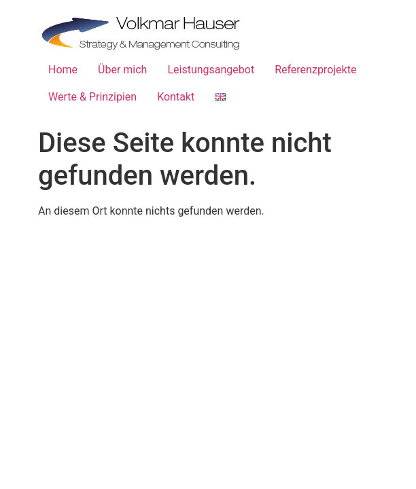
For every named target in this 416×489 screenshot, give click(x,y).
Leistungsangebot (210, 69)
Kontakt (175, 96)
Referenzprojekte (315, 69)
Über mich (122, 69)
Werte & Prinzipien (92, 96)
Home (62, 69)
